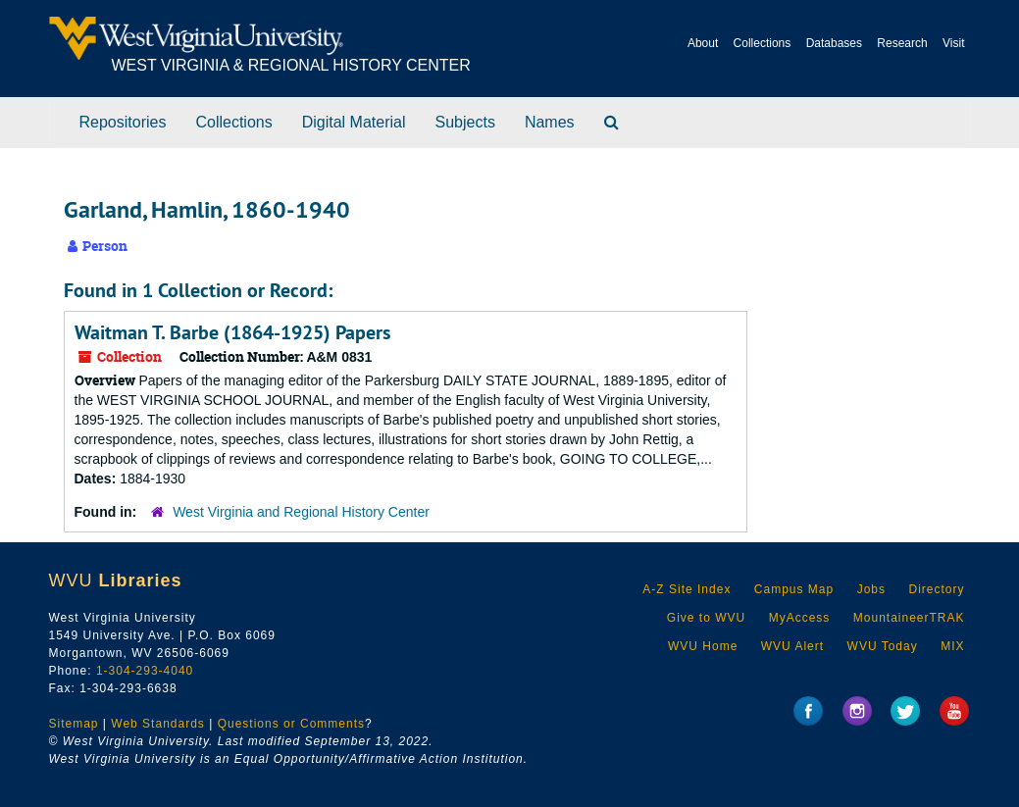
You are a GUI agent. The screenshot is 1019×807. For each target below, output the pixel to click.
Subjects (465, 122)
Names (550, 122)
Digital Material (354, 122)
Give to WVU (706, 618)
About (703, 43)
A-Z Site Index (686, 589)
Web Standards (158, 724)
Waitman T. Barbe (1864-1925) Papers (232, 332)
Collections (762, 43)
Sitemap (74, 724)
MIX (952, 646)
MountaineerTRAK (909, 618)
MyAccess (800, 618)
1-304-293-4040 (144, 671)
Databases (834, 43)
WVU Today (882, 646)
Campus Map (794, 589)
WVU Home (703, 646)
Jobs (871, 589)
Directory (936, 589)
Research (902, 43)
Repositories (123, 122)
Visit (953, 43)
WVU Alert (792, 646)
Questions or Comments (291, 724)
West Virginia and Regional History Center (301, 512)
